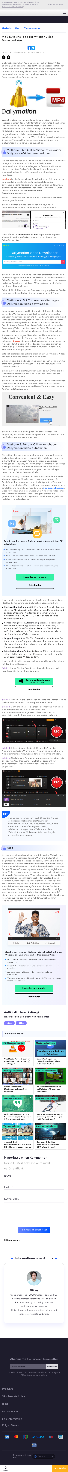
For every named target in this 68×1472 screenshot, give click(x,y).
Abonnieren (52, 1366)
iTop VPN (7, 13)
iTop (34, 1347)
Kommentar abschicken (34, 1230)
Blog (17, 28)
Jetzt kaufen (59, 1469)
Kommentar (12, 1199)
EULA (15, 1458)
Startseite (6, 28)
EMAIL (8, 1187)
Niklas (4, 52)
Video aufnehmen (32, 28)
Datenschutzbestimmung (13, 7)
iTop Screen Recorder (5, 19)
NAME (8, 1176)
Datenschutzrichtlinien (22, 1455)
